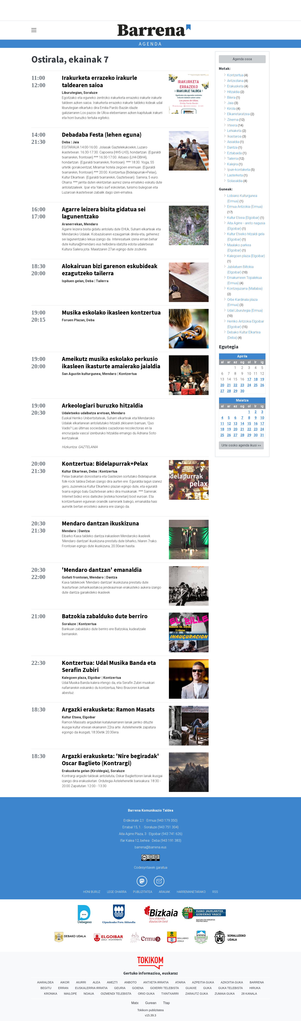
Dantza (232, 147)
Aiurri (81, 982)
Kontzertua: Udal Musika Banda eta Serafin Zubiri (109, 666)
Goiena (137, 988)
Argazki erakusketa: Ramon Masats (108, 709)
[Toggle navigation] (33, 30)
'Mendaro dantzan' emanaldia (102, 570)
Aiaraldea (45, 982)
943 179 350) (167, 820)
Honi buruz (91, 892)
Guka (207, 988)
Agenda (150, 44)
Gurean (150, 1003)
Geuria (119, 988)
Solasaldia (234, 181)
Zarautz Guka (196, 993)
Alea (96, 982)
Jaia (230, 103)
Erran (63, 988)
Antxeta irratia (156, 982)
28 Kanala (249, 993)
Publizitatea (142, 892)
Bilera (231, 97)
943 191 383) (171, 841)
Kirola (231, 109)
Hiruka (254, 988)
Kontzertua (235, 75)
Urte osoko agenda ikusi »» (241, 445)
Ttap (166, 1003)
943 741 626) (172, 834)
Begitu (46, 988)
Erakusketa (235, 86)
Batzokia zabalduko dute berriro (105, 616)
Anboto (130, 982)
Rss (215, 892)
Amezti (112, 982)
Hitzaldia (233, 92)
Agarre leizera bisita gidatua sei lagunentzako (103, 212)
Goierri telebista (164, 988)
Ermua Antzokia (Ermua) (245, 207)
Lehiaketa (234, 131)
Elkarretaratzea (238, 114)
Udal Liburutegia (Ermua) (245, 310)
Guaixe (191, 988)
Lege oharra (116, 892)
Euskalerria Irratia (91, 988)
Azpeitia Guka (203, 982)
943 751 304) (169, 827)
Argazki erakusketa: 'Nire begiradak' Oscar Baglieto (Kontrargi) (110, 759)
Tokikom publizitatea (150, 1010)
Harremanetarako (191, 892)
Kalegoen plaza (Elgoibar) (246, 256)
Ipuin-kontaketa (238, 170)
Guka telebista (230, 988)
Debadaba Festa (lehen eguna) (102, 134)
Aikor (64, 982)
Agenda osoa (242, 59)
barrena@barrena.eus (150, 847)
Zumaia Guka (225, 993)
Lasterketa (235, 175)
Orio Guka (146, 993)
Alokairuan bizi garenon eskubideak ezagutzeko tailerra (109, 269)
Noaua (89, 993)
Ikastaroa (234, 136)
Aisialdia (233, 142)
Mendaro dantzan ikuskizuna (100, 523)
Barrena (257, 982)
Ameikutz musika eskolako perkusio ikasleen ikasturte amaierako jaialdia (111, 362)
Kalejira (232, 164)
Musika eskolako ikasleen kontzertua (111, 312)
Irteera (232, 125)
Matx (135, 1003)
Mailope (70, 993)
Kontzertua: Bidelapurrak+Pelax (105, 463)
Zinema (232, 120)
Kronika (50, 993)
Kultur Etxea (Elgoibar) (243, 218)
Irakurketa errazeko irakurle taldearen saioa (99, 81)
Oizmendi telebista (116, 993)
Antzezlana (235, 81)
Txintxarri (170, 993)
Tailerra (232, 159)
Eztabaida (234, 153)
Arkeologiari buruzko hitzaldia (102, 405)
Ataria (180, 982)
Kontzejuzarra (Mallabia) (245, 289)
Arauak (164, 892)
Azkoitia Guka (232, 982)
